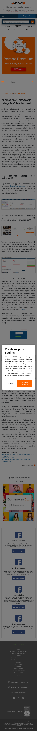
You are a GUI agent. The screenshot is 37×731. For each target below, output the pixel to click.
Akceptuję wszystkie (25, 383)
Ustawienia (10, 383)
